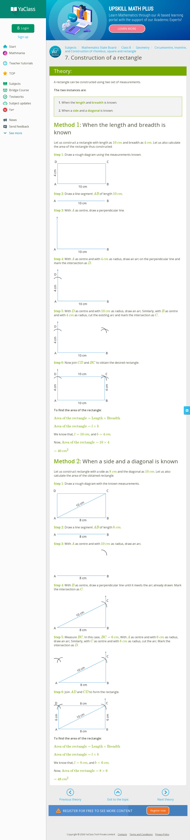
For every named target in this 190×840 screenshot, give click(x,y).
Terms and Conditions (141, 834)
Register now (158, 810)
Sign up (23, 37)
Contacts (122, 834)
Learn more (127, 29)
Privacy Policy (162, 834)
